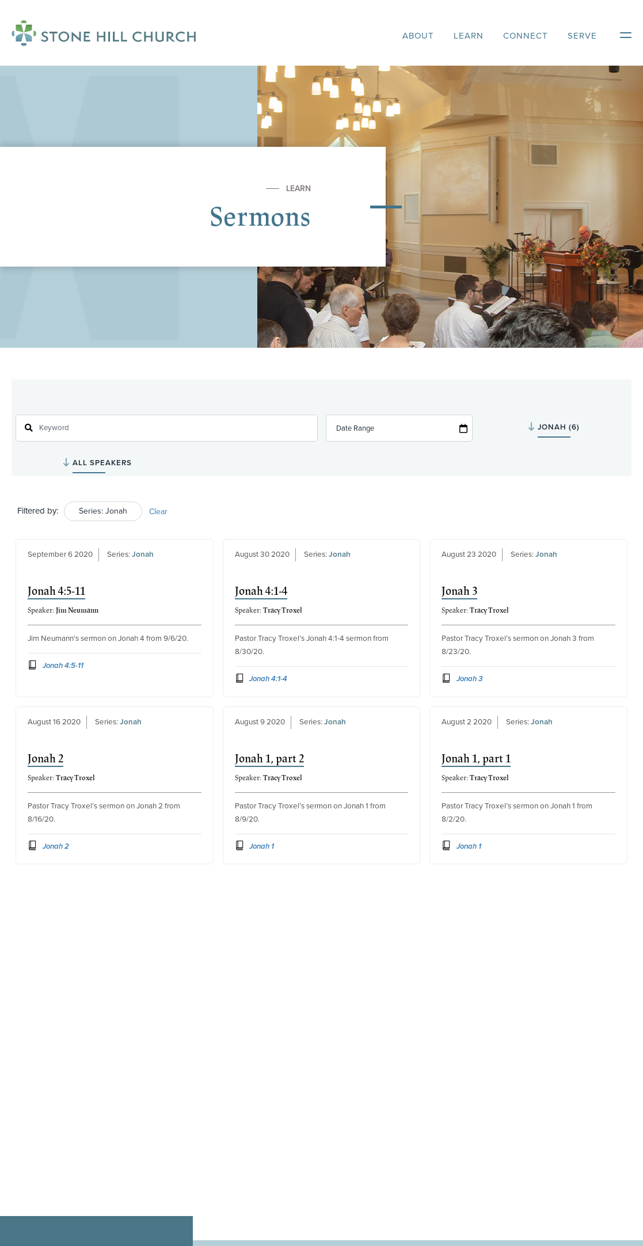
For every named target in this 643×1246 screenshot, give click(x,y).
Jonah (143, 554)
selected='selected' (572, 427)
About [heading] (418, 36)
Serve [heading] (582, 36)
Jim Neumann (77, 610)
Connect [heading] (525, 36)
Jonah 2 (45, 759)
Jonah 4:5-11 (56, 591)
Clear (158, 511)
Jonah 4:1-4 (261, 591)
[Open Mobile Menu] (619, 32)
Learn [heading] (469, 36)
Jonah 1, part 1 (476, 759)
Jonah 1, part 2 (269, 759)
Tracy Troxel (282, 610)
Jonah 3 (459, 591)
